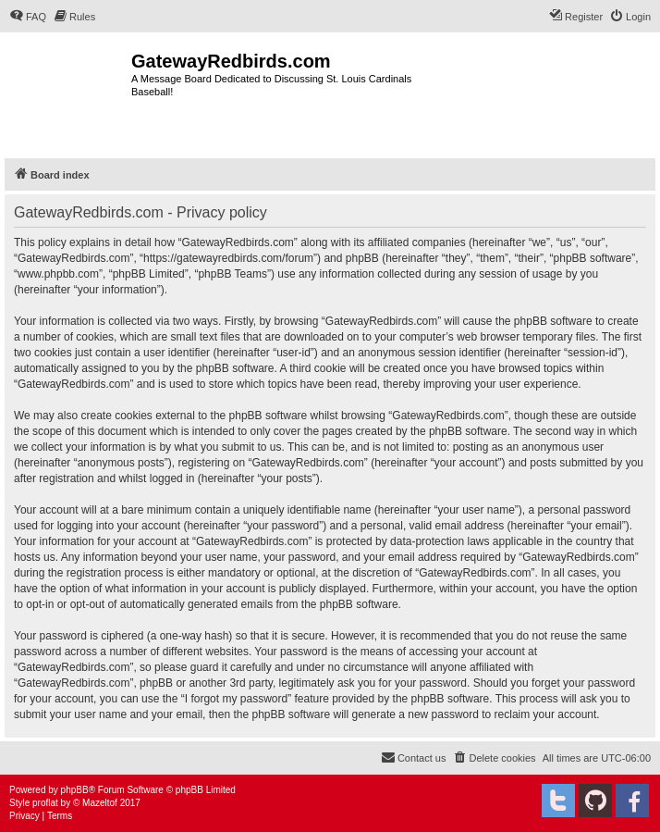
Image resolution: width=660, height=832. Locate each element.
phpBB (75, 790)
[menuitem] (27, 17)
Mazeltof (99, 803)
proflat (45, 803)
